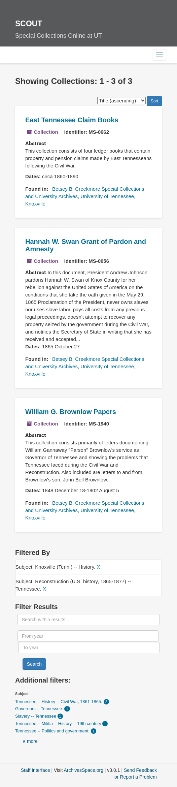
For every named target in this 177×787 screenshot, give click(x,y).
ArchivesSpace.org (83, 770)
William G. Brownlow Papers (70, 411)
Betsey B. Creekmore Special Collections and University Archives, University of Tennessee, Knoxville (84, 196)
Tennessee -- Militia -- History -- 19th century (58, 723)
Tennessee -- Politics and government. (53, 730)
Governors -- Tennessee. (39, 708)
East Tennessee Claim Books (71, 120)
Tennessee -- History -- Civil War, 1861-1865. (59, 701)
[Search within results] (88, 619)
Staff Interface (35, 770)
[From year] (87, 636)
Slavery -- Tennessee (36, 716)
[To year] (89, 647)
